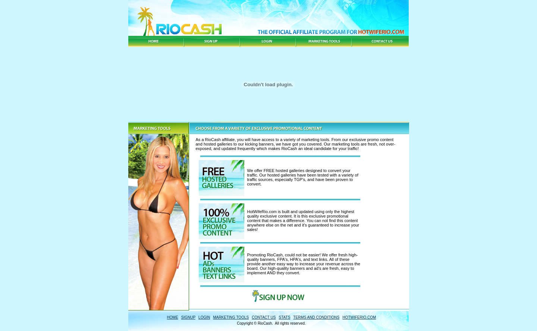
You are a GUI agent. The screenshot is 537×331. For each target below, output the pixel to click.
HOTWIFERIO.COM (359, 317)
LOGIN (204, 317)
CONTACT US (264, 317)
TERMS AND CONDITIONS (316, 317)
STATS (285, 317)
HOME (172, 317)
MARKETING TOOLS (231, 317)
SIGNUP (188, 317)
